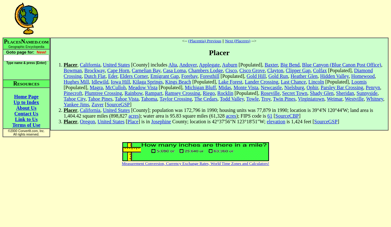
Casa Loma (174, 70)
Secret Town (295, 93)
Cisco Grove (252, 70)
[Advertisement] (219, 18)
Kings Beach (178, 81)
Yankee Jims (76, 104)
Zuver (98, 104)
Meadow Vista (143, 87)
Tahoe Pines (100, 99)
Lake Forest (230, 81)
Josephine (161, 121)
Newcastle (271, 87)
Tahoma (149, 99)
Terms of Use (26, 125)
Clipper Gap (298, 70)
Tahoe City (74, 99)
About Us (26, 108)
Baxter (271, 64)
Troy (266, 99)
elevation (276, 121)
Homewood (363, 76)
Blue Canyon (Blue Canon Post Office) (341, 64)
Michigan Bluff (200, 87)
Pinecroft (73, 93)
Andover (188, 64)
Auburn (229, 64)
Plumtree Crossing (103, 93)
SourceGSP (118, 104)
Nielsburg (294, 87)
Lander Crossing (261, 81)
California (90, 64)
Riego (209, 93)
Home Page (26, 96)
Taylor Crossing (176, 99)
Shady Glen (322, 93)
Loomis (359, 81)
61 (270, 116)
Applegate (209, 64)
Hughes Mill (76, 81)
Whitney (374, 99)
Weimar (334, 99)
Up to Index (26, 102)
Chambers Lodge (205, 70)
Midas (224, 87)
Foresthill (209, 76)
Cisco (231, 70)
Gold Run (278, 76)
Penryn (373, 87)
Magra (96, 87)
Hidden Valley (334, 76)
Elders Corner (134, 76)
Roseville (270, 93)
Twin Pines (284, 99)
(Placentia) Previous (204, 40)
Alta (172, 64)
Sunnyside (366, 93)
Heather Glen (304, 76)
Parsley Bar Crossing (342, 87)
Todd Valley (232, 99)
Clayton (275, 70)
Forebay (189, 76)
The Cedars (205, 99)
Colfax (320, 70)
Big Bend (290, 64)
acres (134, 116)
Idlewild (99, 81)
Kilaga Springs (148, 81)
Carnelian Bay (146, 70)
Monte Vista (245, 87)
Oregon (87, 121)
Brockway (94, 70)
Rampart (153, 93)
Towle (252, 99)
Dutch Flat (95, 76)
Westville (354, 99)
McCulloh (115, 87)
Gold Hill (256, 76)
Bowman (73, 70)
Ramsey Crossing (182, 93)
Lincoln (316, 81)
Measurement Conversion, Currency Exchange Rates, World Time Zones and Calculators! (195, 163)
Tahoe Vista (126, 99)
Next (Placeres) (237, 40)
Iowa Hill (120, 81)
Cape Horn (118, 70)
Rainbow (133, 93)
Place (133, 121)
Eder (113, 76)
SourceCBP (287, 116)
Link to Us (26, 119)
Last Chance (293, 81)
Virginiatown (311, 99)
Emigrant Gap (164, 76)
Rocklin (225, 93)
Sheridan (345, 93)
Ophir (312, 87)
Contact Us (26, 113)
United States (116, 64)
